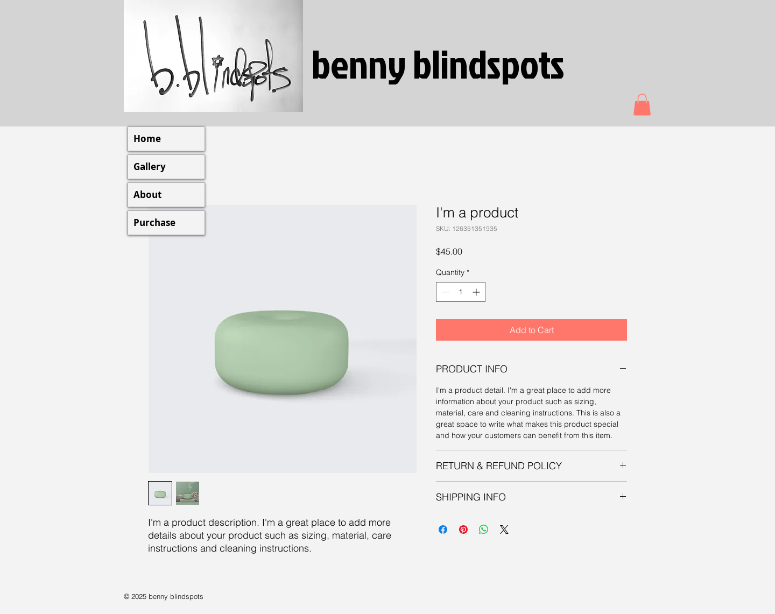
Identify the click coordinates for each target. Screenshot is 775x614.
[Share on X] (504, 529)
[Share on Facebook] (442, 529)
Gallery (149, 166)
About (147, 194)
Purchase (154, 222)
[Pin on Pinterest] (463, 529)
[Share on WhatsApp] (483, 529)
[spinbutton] (460, 292)
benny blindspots (438, 63)
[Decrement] (444, 292)
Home (147, 138)
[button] (642, 105)
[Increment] (477, 292)
